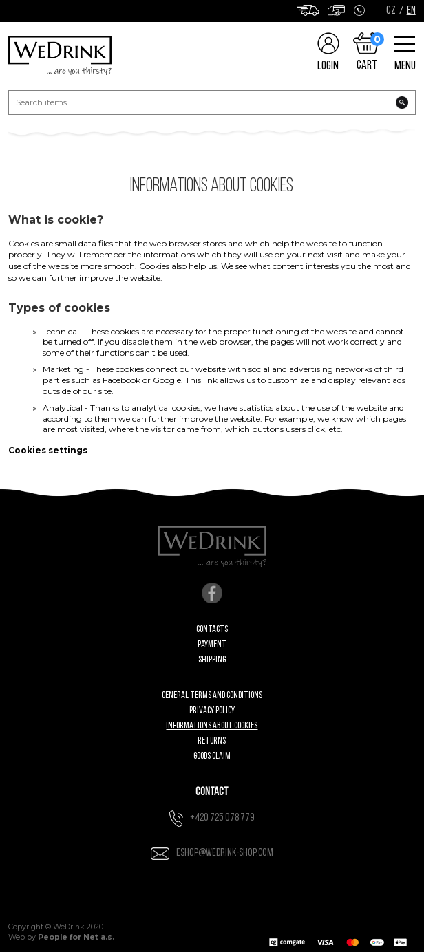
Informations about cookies (211, 726)
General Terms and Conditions (212, 696)
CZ (391, 11)
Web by (61, 937)
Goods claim (212, 756)
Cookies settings (47, 450)
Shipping (212, 660)
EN (411, 11)
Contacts (212, 630)
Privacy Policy (212, 711)
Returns (212, 741)
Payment (212, 645)
